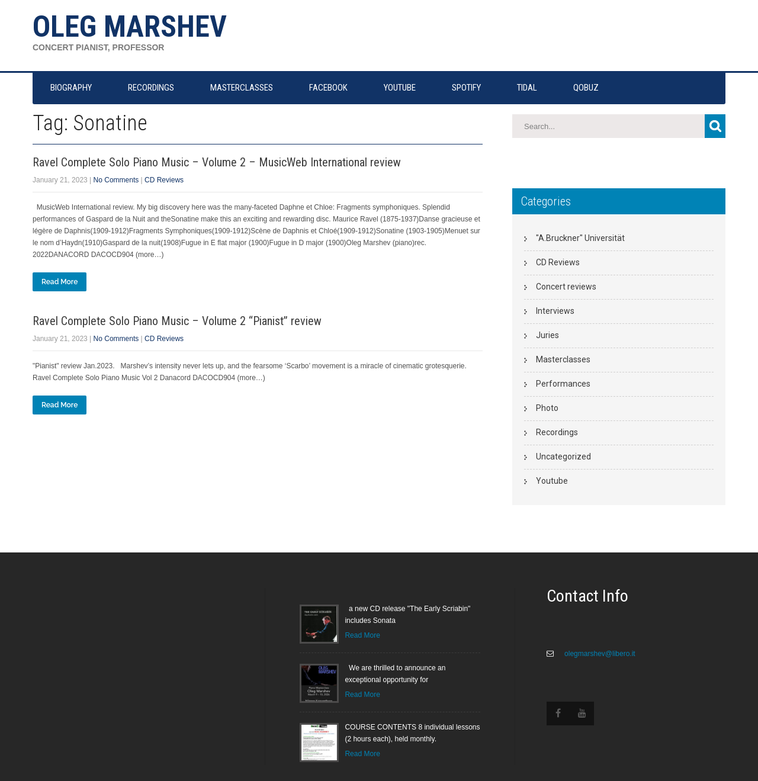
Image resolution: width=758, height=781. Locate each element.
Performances (563, 383)
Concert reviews (566, 286)
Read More (59, 282)
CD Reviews (164, 180)
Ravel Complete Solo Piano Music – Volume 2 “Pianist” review (177, 321)
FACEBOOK (328, 87)
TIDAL (527, 87)
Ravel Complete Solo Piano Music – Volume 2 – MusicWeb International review (217, 162)
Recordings (557, 432)
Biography (71, 87)
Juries (547, 335)
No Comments (116, 180)
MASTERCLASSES (241, 87)
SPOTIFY (466, 87)
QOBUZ (586, 87)
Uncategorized (563, 456)
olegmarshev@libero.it (599, 654)
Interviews (555, 311)
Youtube (552, 481)
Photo (547, 408)
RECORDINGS (151, 87)
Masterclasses (563, 359)
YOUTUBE (400, 87)
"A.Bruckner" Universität (580, 238)
